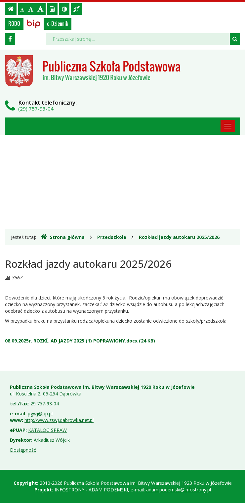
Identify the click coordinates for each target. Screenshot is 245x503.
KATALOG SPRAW (47, 430)
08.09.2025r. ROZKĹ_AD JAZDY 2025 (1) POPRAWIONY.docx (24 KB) (80, 341)
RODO (14, 23)
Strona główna (63, 237)
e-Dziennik (57, 23)
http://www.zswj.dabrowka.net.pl (59, 420)
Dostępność (23, 450)
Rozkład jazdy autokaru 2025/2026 (179, 237)
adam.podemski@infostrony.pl (178, 489)
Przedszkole (111, 237)
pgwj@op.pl (40, 413)
